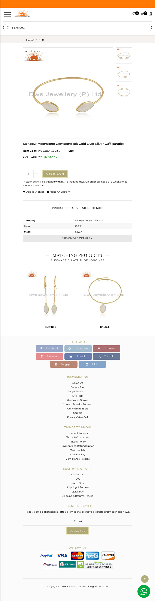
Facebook (49, 348)
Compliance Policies (77, 458)
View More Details (77, 238)
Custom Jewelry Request (77, 404)
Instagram (78, 348)
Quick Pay (77, 491)
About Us (77, 382)
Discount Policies (78, 433)
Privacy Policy (78, 441)
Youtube (106, 348)
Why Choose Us (77, 391)
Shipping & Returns (77, 487)
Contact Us (77, 474)
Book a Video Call (77, 417)
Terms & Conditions (77, 437)
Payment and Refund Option (77, 445)
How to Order (77, 483)
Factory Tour (77, 387)
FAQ (77, 478)
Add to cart (55, 173)
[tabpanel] (50, 301)
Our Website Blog (77, 408)
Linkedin (78, 356)
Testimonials (77, 450)
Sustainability (77, 454)
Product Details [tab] (65, 208)
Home (30, 40)
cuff (41, 40)
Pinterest (49, 356)
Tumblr (106, 356)
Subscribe (77, 530)
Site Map (77, 395)
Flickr (92, 364)
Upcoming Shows (77, 400)
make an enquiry (58, 191)
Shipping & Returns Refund (77, 495)
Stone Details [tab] (92, 208)
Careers (77, 412)
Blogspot (64, 364)
